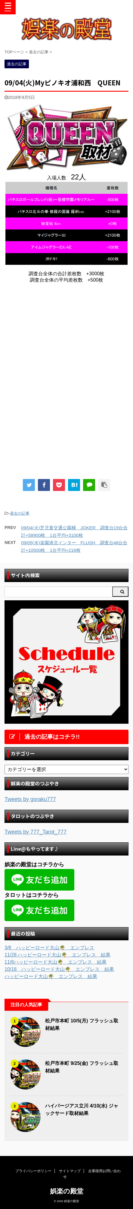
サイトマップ (70, 1171)
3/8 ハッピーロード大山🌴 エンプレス (49, 947)
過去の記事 (19, 513)
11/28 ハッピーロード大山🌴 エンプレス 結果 (57, 954)
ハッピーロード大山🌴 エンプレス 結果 (51, 976)
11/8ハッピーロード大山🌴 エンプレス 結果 (56, 962)
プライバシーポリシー (33, 1171)
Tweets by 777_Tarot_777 (35, 832)
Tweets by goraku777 (30, 799)
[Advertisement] (66, 337)
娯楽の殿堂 (66, 1191)
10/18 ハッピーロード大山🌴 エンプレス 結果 (59, 969)
